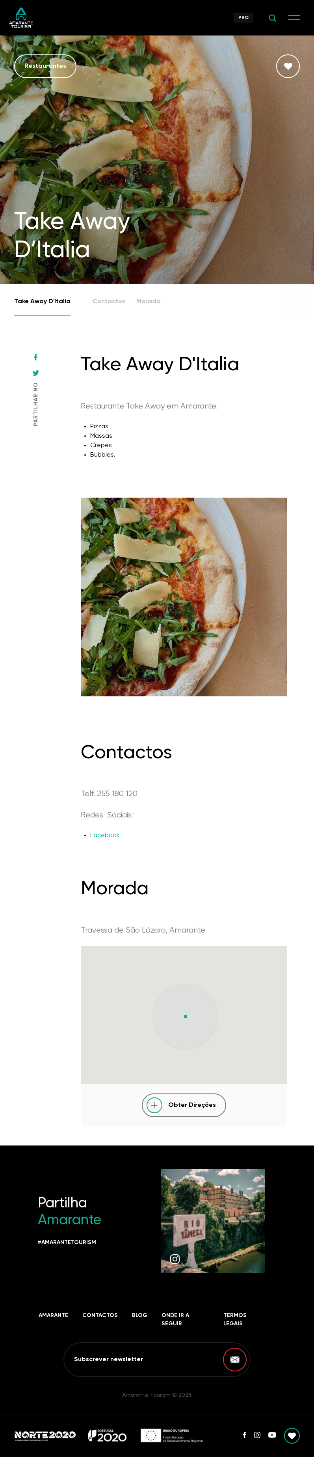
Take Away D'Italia (42, 301)
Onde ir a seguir (175, 1319)
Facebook (105, 835)
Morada (148, 301)
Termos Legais (235, 1319)
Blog (139, 1315)
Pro (243, 17)
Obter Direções (192, 1105)
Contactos (109, 301)
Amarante (53, 1315)
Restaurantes (45, 66)
